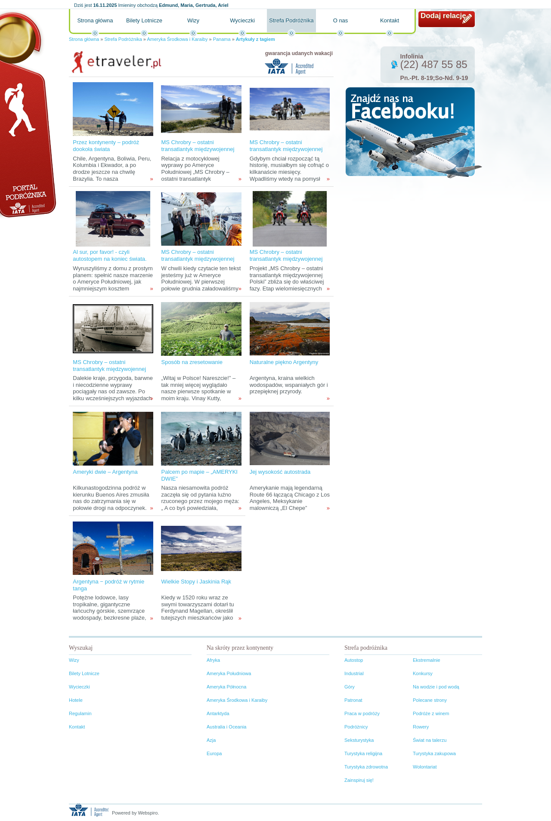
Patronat (353, 700)
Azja (211, 740)
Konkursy (423, 673)
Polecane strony (430, 700)
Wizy (193, 20)
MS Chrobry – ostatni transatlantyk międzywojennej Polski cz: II (197, 149)
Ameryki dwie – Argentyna (105, 472)
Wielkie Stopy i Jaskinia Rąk (196, 581)
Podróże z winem (431, 713)
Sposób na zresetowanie (191, 362)
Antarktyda (218, 713)
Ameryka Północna (226, 686)
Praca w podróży (362, 713)
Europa (214, 753)
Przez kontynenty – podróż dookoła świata (106, 145)
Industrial (354, 673)
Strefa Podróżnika (291, 20)
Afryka (213, 660)
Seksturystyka (359, 740)
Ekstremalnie (426, 660)
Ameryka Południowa (229, 673)
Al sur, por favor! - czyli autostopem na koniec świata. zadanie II (109, 259)
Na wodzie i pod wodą (436, 686)
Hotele (76, 700)
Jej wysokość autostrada (280, 472)
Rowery (421, 726)
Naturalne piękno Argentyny (284, 362)
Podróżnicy (356, 726)
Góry (349, 686)
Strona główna (95, 20)
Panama (222, 39)
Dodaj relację (443, 16)
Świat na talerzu (429, 740)
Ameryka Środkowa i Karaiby (177, 39)
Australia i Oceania (226, 726)
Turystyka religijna (363, 753)
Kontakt (389, 20)
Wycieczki (242, 20)
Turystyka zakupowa (434, 753)
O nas (340, 20)
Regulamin (80, 713)
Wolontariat (424, 766)
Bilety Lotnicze (144, 20)
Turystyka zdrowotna (366, 766)
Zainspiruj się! (359, 780)
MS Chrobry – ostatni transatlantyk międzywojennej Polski (286, 259)
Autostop (353, 660)
